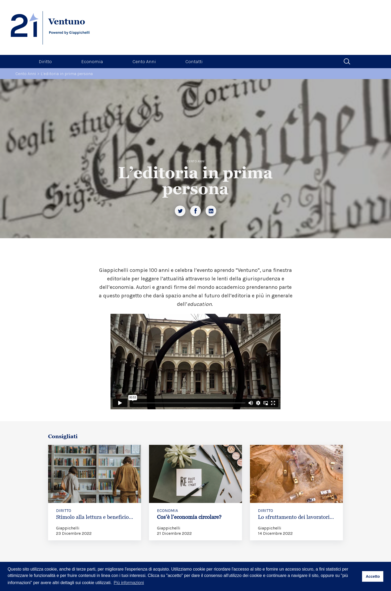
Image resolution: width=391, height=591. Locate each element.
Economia (92, 61)
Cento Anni (144, 61)
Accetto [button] (373, 576)
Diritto (45, 61)
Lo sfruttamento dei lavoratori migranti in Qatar (294, 520)
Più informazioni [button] (129, 582)
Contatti (194, 61)
